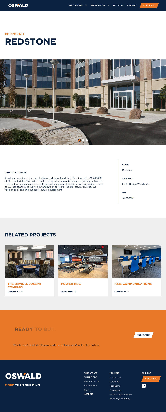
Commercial (115, 377)
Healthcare (115, 386)
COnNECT (146, 373)
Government (115, 390)
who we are (90, 373)
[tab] (79, 140)
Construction (90, 386)
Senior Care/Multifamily (121, 394)
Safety (87, 390)
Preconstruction (92, 381)
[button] (78, 5)
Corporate (114, 382)
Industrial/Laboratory (120, 399)
